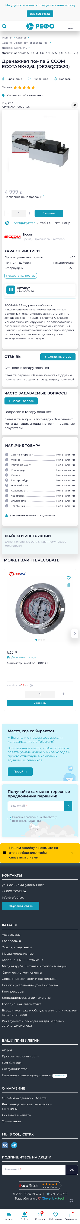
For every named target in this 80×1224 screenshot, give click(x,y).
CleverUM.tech (53, 1198)
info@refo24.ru (13, 897)
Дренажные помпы (14, 47)
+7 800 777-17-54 (14, 891)
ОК (72, 1169)
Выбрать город (40, 13)
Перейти (20, 771)
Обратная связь (21, 906)
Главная (7, 37)
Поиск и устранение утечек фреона (30, 985)
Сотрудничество (15, 1069)
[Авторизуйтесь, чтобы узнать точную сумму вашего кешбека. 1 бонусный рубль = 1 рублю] (31, 685)
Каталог (21, 37)
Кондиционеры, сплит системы (26, 997)
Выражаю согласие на (34, 818)
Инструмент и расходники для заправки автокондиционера (33, 1023)
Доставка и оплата (16, 1115)
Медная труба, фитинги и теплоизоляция (34, 966)
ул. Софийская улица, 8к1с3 (23, 885)
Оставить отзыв (57, 356)
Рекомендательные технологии (27, 1104)
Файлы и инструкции (28, 536)
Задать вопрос (21, 401)
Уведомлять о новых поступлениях (30, 515)
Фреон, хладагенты (17, 947)
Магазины (9, 1108)
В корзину (49, 213)
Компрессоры (13, 991)
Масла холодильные (18, 953)
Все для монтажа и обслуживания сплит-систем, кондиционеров (40, 1013)
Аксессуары (11, 934)
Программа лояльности (20, 1056)
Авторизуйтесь (25, 222)
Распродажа (11, 941)
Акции (7, 1050)
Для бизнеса (12, 1062)
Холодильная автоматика (21, 1004)
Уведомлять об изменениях (22, 95)
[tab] (36, 640)
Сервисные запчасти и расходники (25, 42)
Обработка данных (16, 1098)
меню (71, 26)
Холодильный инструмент (22, 959)
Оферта (41, 1098)
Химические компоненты (22, 972)
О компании (11, 1121)
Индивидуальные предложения (34, 1076)
